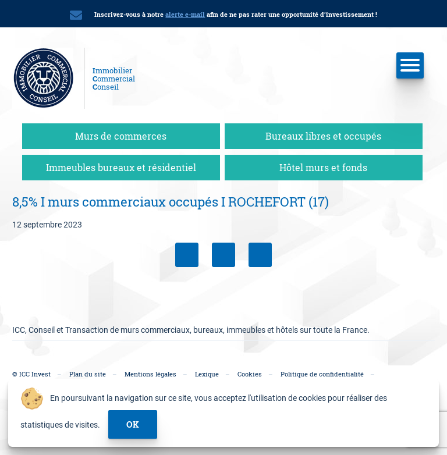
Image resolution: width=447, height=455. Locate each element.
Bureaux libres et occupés (323, 136)
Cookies (249, 373)
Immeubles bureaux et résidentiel (121, 167)
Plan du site (87, 373)
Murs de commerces (120, 136)
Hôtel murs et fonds (323, 167)
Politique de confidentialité (322, 373)
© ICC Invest (31, 373)
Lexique (207, 373)
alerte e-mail (185, 14)
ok (132, 424)
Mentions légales (150, 373)
